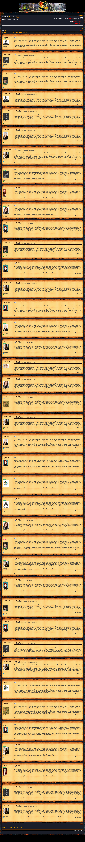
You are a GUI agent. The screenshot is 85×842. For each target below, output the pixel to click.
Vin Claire (6, 765)
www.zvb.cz (70, 18)
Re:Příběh (18, 37)
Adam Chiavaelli (7, 54)
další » (82, 28)
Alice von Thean (7, 149)
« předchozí (79, 28)
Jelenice (6, 396)
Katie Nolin (6, 129)
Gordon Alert (7, 73)
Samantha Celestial (8, 188)
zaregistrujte (16, 16)
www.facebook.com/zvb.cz (78, 23)
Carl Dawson (7, 37)
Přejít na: (75, 830)
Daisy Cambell (7, 361)
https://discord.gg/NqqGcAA (78, 21)
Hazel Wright (7, 205)
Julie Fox (6, 498)
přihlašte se (10, 16)
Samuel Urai (6, 478)
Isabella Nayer (7, 222)
